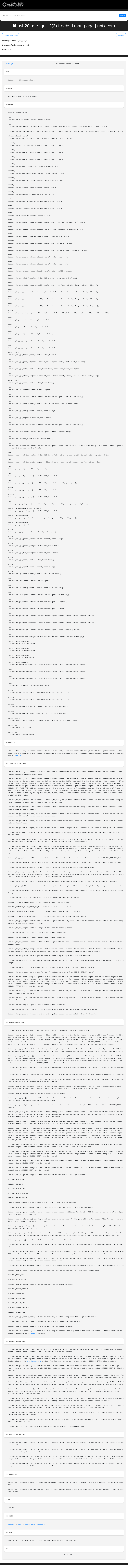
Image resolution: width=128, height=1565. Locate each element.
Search (122, 16)
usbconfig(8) (30, 1524)
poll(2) (34, 1333)
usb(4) (20, 1524)
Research (121, 35)
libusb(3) (18, 755)
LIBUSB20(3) (9, 64)
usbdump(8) (41, 1524)
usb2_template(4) (34, 1361)
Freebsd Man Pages (11, 35)
